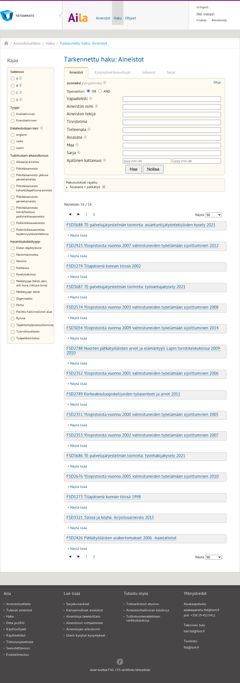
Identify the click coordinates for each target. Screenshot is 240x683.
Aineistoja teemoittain (83, 617)
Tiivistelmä (77, 122)
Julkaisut (148, 73)
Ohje (217, 83)
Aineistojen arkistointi (83, 630)
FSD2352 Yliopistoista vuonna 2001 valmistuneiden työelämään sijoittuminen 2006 (142, 373)
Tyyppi (14, 108)
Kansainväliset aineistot (84, 611)
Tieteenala (79, 130)
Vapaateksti (79, 99)
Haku (118, 18)
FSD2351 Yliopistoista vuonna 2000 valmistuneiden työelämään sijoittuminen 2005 (142, 415)
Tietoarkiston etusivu (142, 604)
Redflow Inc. (120, 661)
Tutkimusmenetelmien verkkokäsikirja (143, 619)
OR (92, 92)
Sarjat (171, 73)
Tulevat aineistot (19, 611)
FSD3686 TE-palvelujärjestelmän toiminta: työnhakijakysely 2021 (125, 456)
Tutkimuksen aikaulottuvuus (29, 156)
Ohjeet (130, 18)
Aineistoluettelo (27, 44)
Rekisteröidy (219, 20)
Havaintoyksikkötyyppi (25, 242)
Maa (73, 145)
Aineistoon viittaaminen (84, 623)
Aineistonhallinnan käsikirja (147, 611)
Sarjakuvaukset (77, 604)
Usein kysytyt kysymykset (85, 636)
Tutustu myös (136, 594)
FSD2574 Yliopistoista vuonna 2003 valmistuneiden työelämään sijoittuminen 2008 (142, 307)
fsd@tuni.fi (191, 648)
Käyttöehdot (16, 636)
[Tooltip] (20, 79)
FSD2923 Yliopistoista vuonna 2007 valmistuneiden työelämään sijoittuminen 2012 (142, 246)
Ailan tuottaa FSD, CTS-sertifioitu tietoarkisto (120, 670)
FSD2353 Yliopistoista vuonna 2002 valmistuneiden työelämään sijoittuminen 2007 (142, 435)
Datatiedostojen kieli (24, 129)
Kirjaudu (201, 20)
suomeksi (74, 84)
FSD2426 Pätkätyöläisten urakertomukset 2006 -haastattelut (121, 538)
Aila (6, 43)
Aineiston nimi (82, 107)
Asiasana (77, 137)
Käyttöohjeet (16, 630)
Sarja (73, 153)
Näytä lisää (78, 236)
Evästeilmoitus (17, 655)
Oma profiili (15, 623)
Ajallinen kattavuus (86, 161)
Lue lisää (72, 594)
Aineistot (103, 18)
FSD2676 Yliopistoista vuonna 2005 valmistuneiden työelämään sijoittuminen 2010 (142, 476)
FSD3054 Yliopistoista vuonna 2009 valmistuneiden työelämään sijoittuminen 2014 (142, 328)
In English (202, 7)
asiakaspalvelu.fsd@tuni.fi (201, 610)
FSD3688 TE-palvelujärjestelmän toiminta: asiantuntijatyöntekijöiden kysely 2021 (141, 225)
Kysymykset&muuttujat (112, 73)
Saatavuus (17, 72)
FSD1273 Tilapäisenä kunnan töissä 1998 (103, 497)
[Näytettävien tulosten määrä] (213, 215)
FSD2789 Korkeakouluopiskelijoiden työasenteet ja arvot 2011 (123, 394)
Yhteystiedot (195, 594)
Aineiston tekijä (81, 115)
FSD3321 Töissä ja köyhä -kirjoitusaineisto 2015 (110, 518)
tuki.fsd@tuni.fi (194, 632)
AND (104, 92)
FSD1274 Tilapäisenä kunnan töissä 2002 (103, 266)
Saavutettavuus (18, 649)
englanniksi (93, 84)
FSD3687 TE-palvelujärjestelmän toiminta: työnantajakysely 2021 (126, 287)
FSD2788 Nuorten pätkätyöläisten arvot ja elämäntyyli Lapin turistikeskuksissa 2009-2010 (143, 351)
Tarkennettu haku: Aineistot (83, 44)
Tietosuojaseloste (19, 642)
